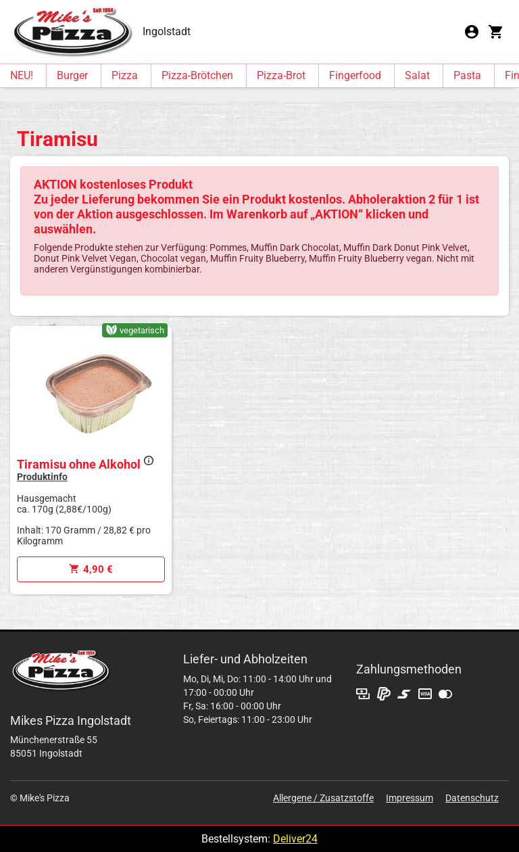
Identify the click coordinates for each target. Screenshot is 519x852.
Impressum (409, 797)
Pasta (467, 75)
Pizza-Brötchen (197, 75)
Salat (417, 75)
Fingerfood (355, 75)
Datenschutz (472, 797)
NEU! (21, 75)
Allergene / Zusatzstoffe (323, 797)
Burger (72, 75)
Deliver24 (295, 838)
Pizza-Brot (281, 75)
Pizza (125, 75)
